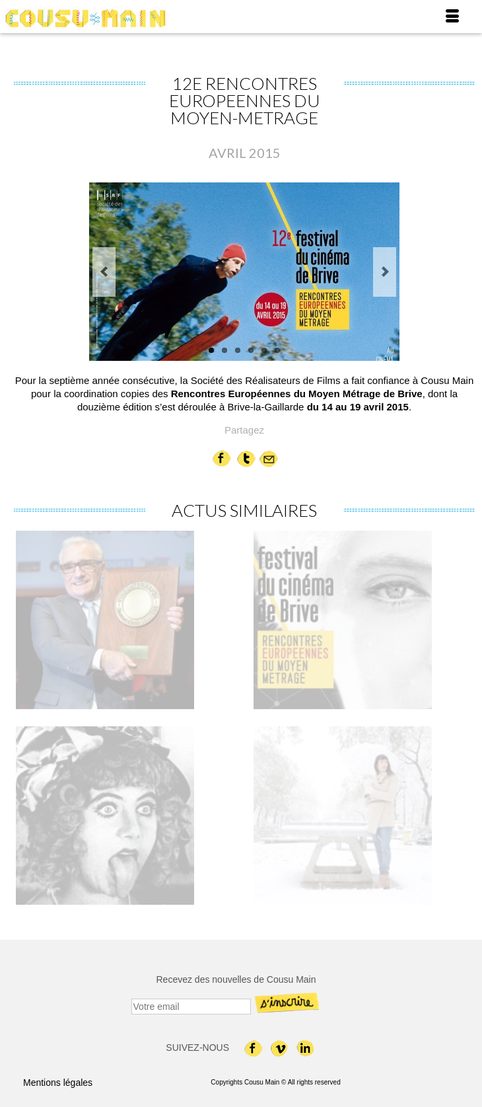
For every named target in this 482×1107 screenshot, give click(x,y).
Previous (104, 272)
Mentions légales (57, 1082)
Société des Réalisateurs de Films (266, 380)
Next (384, 272)
